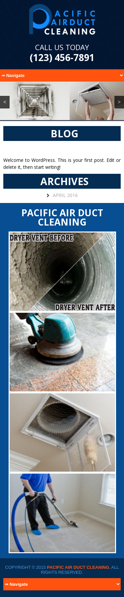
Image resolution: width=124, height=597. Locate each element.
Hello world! (62, 148)
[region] (62, 101)
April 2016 (65, 195)
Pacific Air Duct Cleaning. (78, 567)
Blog (64, 133)
